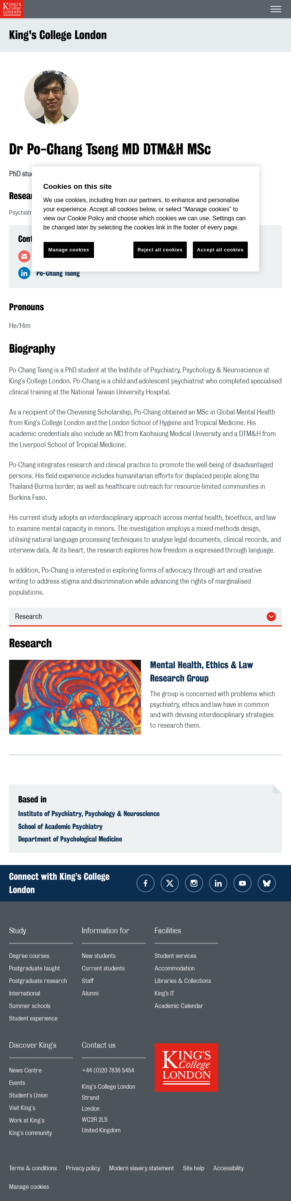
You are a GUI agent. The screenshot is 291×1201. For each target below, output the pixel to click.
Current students (114, 970)
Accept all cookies (220, 250)
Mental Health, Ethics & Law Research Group (201, 671)
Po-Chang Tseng (58, 273)
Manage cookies (29, 1187)
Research (28, 617)
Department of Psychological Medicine (70, 839)
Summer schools (41, 1008)
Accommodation (186, 970)
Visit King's (41, 1110)
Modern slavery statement (141, 1168)
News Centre (41, 1072)
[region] (145, 219)
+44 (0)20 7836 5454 (108, 1071)
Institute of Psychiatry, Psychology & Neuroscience (89, 813)
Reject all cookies (160, 250)
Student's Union (41, 1097)
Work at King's (41, 1122)
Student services (186, 957)
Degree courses (41, 957)
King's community (41, 1135)
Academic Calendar (186, 1008)
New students (114, 957)
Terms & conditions (33, 1168)
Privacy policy (83, 1168)
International (41, 995)
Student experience (41, 1020)
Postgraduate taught (41, 970)
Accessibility (228, 1168)
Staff (114, 982)
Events (41, 1085)
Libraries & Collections (186, 982)
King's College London (58, 35)
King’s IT (186, 995)
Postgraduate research (41, 982)
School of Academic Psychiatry (60, 826)
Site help (193, 1168)
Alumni (114, 995)
